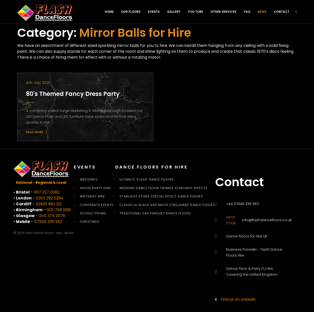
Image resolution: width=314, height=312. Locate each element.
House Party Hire (95, 188)
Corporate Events (96, 205)
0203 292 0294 (49, 198)
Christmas (90, 221)
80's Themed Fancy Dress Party (73, 94)
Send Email (231, 220)
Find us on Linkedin (238, 299)
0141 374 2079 (52, 216)
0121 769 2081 (59, 210)
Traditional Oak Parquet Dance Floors (155, 213)
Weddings (89, 179)
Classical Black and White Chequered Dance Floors (167, 205)
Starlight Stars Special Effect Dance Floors (161, 196)
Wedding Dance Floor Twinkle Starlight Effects (163, 188)
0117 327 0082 (47, 192)
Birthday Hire (92, 196)
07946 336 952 (48, 221)
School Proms (93, 213)
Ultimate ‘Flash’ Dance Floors (146, 179)
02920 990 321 (49, 204)
